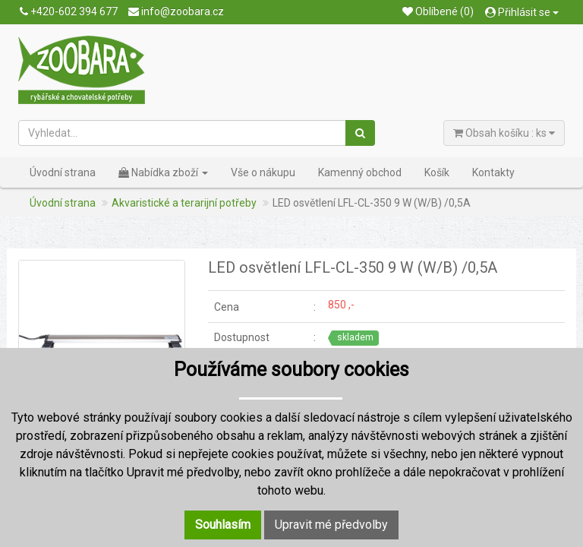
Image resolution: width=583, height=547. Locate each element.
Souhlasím (223, 524)
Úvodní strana (63, 172)
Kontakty (493, 172)
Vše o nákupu (263, 172)
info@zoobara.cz (176, 11)
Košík (436, 172)
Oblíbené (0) (438, 11)
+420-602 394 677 (69, 11)
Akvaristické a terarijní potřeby (184, 203)
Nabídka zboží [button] (163, 172)
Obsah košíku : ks (504, 133)
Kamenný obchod (360, 172)
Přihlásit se (522, 12)
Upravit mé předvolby (331, 524)
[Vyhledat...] (182, 133)
